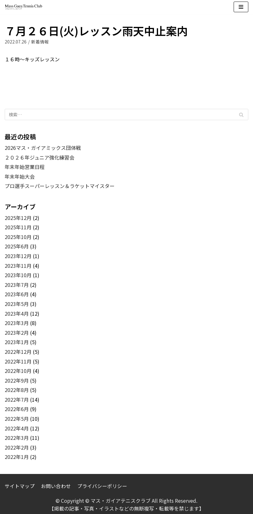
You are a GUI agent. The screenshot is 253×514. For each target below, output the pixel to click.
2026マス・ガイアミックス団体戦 (43, 147)
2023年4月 (17, 313)
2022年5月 (17, 418)
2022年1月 (17, 457)
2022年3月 (17, 437)
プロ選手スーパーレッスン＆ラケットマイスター (60, 186)
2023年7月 (17, 284)
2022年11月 (18, 361)
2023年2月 (17, 332)
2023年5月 (17, 304)
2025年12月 (18, 217)
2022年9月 (17, 380)
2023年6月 (17, 294)
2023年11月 (18, 265)
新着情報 (40, 41)
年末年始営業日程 (25, 166)
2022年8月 (17, 390)
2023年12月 (18, 256)
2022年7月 (17, 399)
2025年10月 (18, 237)
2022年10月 (18, 370)
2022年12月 (18, 351)
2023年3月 (17, 323)
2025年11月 (18, 227)
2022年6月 (17, 409)
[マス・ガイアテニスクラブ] (23, 7)
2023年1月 (17, 342)
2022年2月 (17, 447)
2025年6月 (17, 246)
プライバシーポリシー (102, 485)
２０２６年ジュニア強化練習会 (39, 157)
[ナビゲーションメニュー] (241, 7)
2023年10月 (18, 275)
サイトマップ (20, 485)
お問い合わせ (56, 485)
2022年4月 (17, 428)
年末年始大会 (20, 176)
